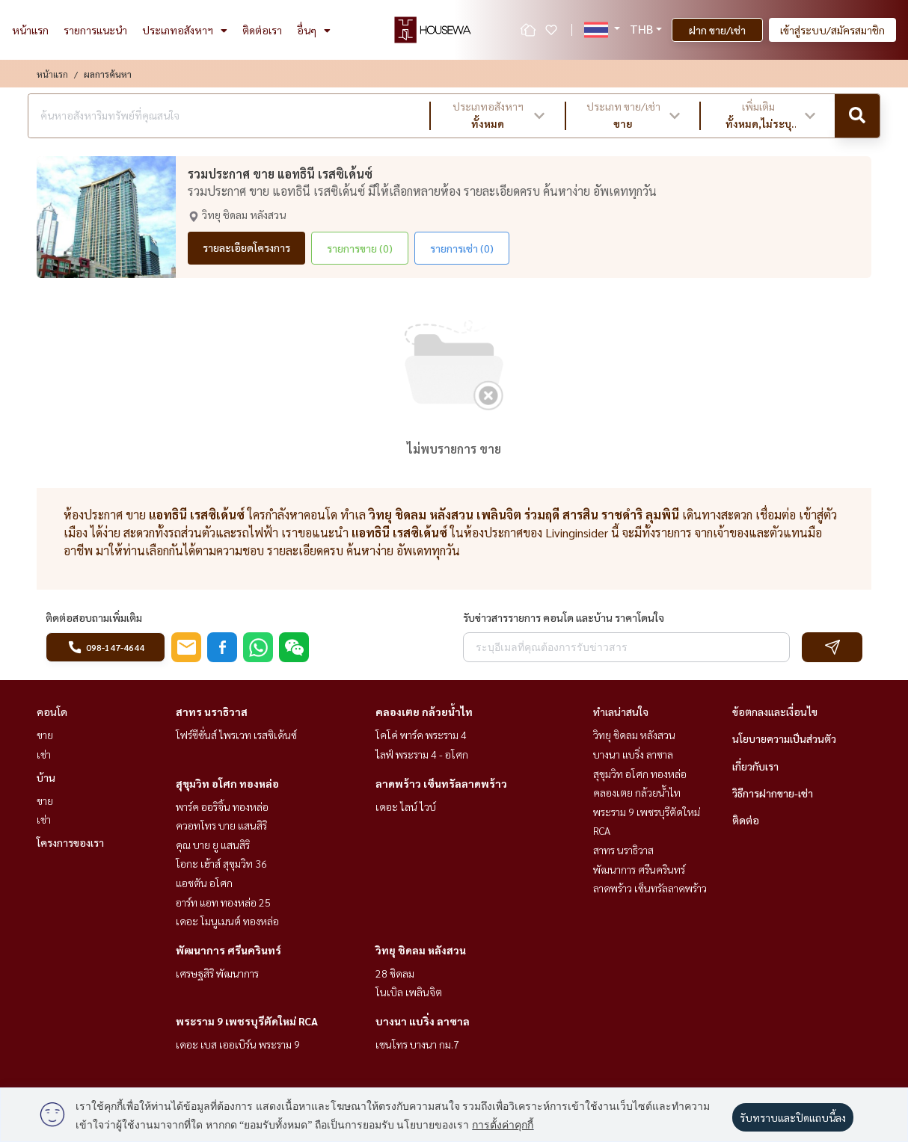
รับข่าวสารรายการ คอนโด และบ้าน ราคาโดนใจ (563, 617)
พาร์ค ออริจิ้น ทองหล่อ (222, 806)
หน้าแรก (30, 30)
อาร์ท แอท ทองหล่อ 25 (223, 902)
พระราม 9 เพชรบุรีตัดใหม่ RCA (247, 1021)
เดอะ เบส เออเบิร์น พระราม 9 (238, 1044)
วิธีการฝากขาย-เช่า (772, 793)
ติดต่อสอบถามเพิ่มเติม (94, 617)
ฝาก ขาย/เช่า (717, 30)
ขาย (45, 734)
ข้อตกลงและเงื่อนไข (774, 711)
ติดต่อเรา (262, 30)
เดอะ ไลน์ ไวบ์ (405, 806)
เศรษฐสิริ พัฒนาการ (217, 973)
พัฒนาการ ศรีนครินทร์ (228, 950)
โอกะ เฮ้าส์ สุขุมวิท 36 (221, 863)
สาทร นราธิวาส (212, 711)
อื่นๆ (314, 30)
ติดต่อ (745, 820)
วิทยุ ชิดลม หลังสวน (420, 950)
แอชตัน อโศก (204, 882)
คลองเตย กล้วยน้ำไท (424, 711)
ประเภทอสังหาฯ (184, 30)
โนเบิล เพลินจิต (408, 992)
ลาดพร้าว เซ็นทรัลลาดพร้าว (441, 783)
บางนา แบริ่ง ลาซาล (422, 1021)
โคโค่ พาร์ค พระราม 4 (421, 734)
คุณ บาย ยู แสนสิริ (213, 844)
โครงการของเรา (70, 842)
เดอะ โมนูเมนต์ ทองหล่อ (227, 921)
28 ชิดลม (394, 973)
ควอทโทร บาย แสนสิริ (221, 825)
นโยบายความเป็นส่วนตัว (784, 738)
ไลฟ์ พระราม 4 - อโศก (421, 754)
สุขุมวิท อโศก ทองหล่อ (227, 783)
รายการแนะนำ (95, 30)
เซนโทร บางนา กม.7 (417, 1044)
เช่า (44, 754)
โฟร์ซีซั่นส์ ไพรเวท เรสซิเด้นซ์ (236, 734)
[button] (498, 116)
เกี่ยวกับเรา (755, 766)
